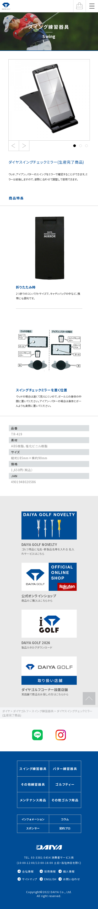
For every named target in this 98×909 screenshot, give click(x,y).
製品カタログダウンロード (49, 643)
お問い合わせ (71, 879)
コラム (65, 819)
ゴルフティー (65, 784)
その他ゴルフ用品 (65, 800)
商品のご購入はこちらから (49, 596)
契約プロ (65, 828)
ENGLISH (50, 879)
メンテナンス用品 (33, 800)
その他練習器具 (33, 784)
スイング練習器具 (32, 768)
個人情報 (69, 871)
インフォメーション (33, 819)
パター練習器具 (65, 768)
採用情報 (50, 871)
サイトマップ (29, 879)
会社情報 (28, 871)
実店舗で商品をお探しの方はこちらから (49, 689)
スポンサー (33, 828)
